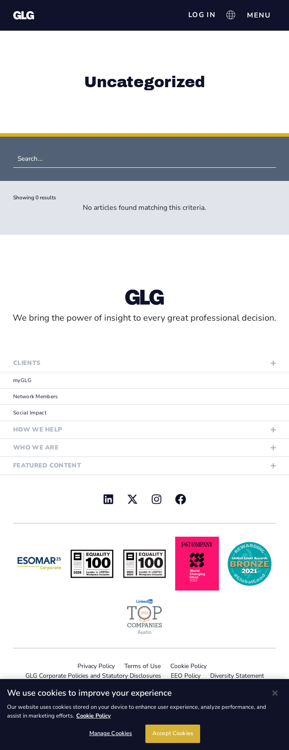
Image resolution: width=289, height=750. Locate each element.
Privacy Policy (96, 666)
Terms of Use (142, 666)
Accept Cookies (172, 733)
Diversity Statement (237, 676)
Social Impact (29, 412)
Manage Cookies (110, 733)
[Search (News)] (144, 159)
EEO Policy (186, 676)
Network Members (35, 396)
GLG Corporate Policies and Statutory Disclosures (93, 676)
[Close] (275, 693)
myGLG (22, 380)
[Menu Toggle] (259, 15)
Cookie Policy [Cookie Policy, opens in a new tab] (93, 716)
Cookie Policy (188, 666)
